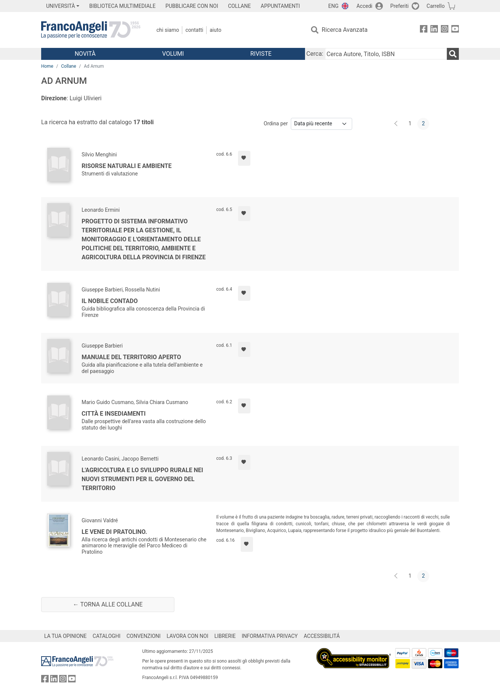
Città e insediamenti (114, 413)
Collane (68, 66)
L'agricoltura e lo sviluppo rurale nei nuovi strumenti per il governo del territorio (142, 479)
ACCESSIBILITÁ (322, 636)
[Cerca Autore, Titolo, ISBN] (386, 54)
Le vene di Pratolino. (114, 531)
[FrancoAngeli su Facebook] (423, 30)
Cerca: (315, 53)
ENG (333, 6)
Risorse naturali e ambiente (127, 165)
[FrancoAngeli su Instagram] (444, 30)
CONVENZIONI (143, 636)
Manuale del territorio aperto (131, 357)
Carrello (436, 6)
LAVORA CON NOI (187, 636)
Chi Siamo (167, 30)
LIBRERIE (225, 636)
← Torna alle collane (108, 604)
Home (47, 66)
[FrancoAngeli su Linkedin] (434, 30)
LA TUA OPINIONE (65, 636)
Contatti (194, 30)
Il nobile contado (110, 301)
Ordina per (276, 123)
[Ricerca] (453, 54)
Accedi (364, 6)
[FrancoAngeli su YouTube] (455, 30)
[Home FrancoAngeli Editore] (90, 30)
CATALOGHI (107, 636)
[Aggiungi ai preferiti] (244, 158)
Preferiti (399, 6)
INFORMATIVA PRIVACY (270, 636)
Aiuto (215, 30)
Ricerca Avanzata (345, 29)
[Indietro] (397, 124)
